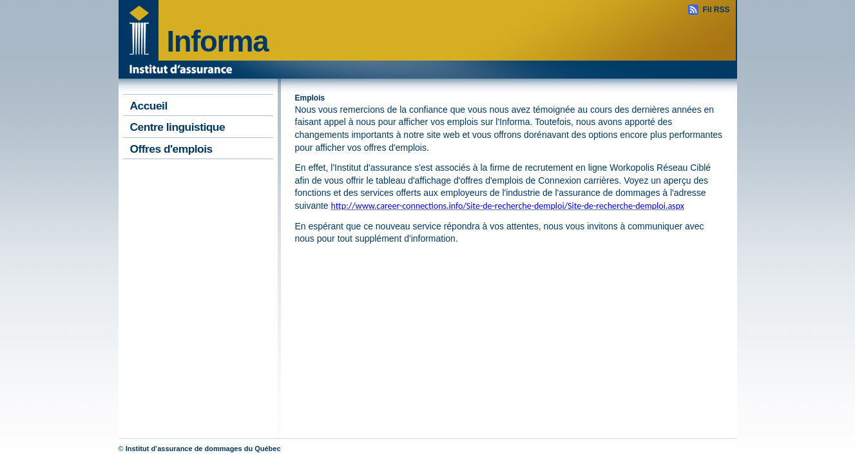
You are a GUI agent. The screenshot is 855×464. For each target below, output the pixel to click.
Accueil (149, 105)
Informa (218, 41)
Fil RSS (715, 9)
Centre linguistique (178, 127)
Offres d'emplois (171, 148)
